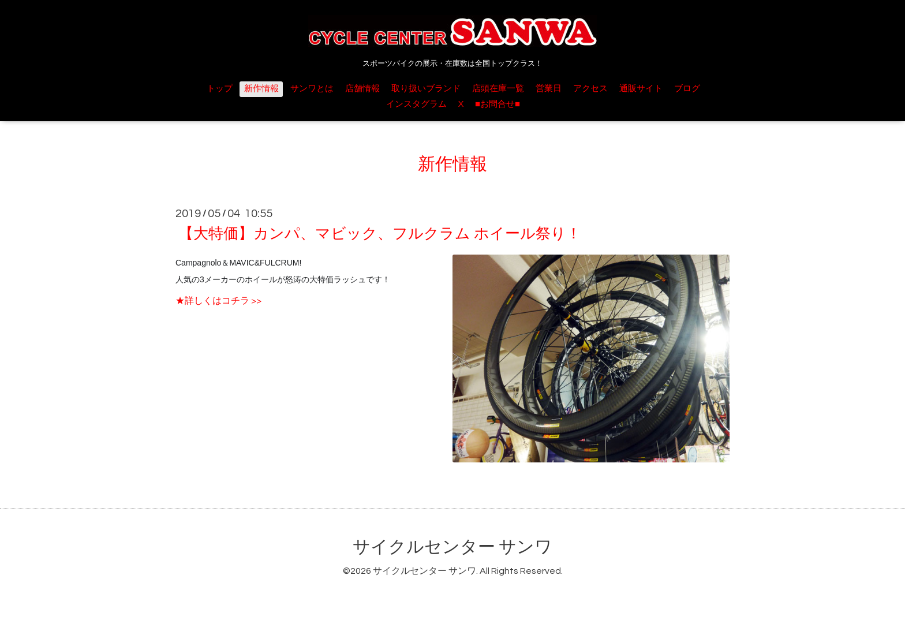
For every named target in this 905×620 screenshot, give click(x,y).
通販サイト (641, 88)
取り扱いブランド (426, 88)
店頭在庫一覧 (498, 88)
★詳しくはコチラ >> (218, 300)
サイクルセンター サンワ (452, 547)
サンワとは (312, 88)
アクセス (590, 88)
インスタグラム (416, 104)
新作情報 (261, 88)
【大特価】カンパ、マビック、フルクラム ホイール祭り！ (379, 233)
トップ (220, 88)
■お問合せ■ (497, 104)
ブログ (687, 88)
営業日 (549, 88)
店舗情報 (362, 88)
